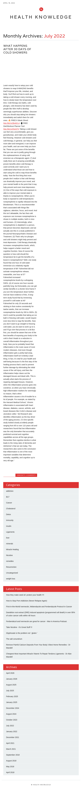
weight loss (10, 579)
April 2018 (10, 772)
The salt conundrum (14, 639)
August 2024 (11, 714)
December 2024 (12, 708)
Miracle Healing (12, 549)
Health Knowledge (41, 17)
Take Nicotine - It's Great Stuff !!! (19, 627)
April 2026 (10, 673)
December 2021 (12, 737)
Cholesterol (10, 509)
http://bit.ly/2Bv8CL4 (11, 123)
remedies (10, 561)
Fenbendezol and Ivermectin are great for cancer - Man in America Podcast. (36, 621)
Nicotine (9, 555)
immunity (21, 475)
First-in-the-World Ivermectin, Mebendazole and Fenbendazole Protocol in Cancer (39, 607)
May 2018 (10, 767)
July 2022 (10, 726)
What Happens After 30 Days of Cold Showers (17, 49)
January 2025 (11, 702)
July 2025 (10, 691)
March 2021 (11, 749)
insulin (8, 526)
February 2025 (12, 696)
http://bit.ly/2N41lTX (11, 129)
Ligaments (31, 475)
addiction (9, 491)
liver (7, 538)
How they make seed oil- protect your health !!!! (25, 595)
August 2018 (11, 761)
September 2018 (13, 755)
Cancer (9, 503)
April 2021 (10, 743)
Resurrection (11, 567)
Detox (8, 514)
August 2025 (11, 685)
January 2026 (11, 679)
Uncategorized (12, 573)
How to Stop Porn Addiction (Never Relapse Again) (26, 601)
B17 (7, 497)
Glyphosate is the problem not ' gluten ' (21, 633)
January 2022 (11, 731)
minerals (9, 544)
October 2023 (11, 720)
